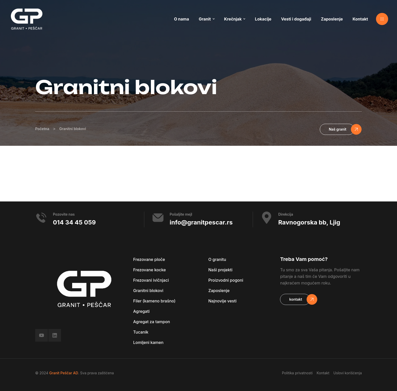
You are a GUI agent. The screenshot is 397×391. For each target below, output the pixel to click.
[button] (382, 19)
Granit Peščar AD (63, 373)
